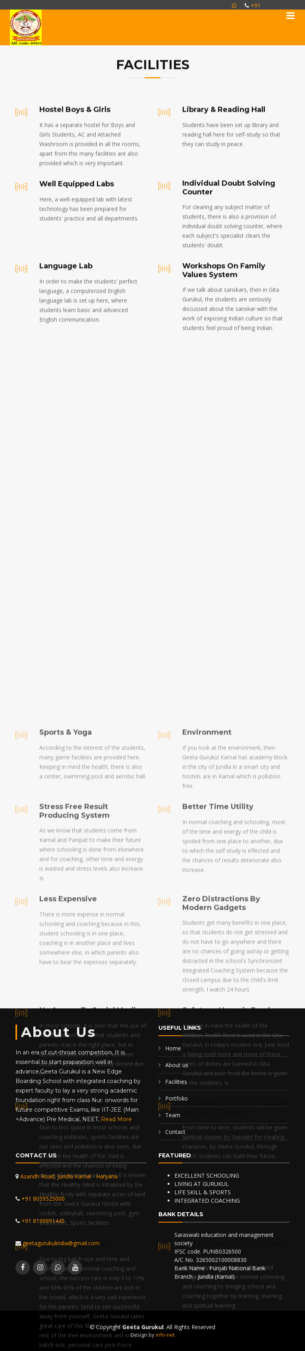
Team (172, 1115)
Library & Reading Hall (223, 153)
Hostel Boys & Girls (74, 153)
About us (176, 1065)
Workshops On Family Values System (223, 350)
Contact (175, 1132)
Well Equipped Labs (76, 228)
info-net (165, 1334)
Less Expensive (68, 1345)
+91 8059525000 (42, 1198)
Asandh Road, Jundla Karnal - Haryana (68, 1176)
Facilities (176, 1081)
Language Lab (66, 345)
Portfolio (176, 1098)
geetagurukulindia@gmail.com (60, 1243)
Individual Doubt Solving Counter (228, 267)
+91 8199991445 (42, 1221)
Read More (116, 1119)
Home (173, 1048)
